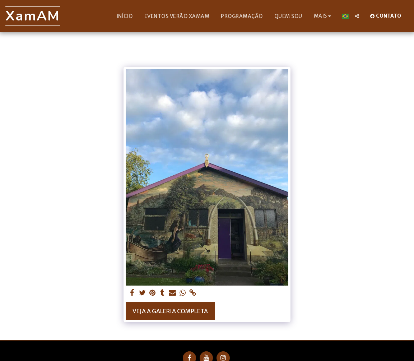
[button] (357, 16)
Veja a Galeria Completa (170, 311)
